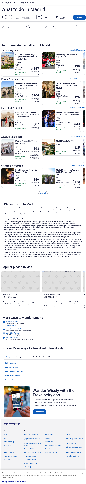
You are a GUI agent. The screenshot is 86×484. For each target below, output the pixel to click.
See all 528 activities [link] (77, 50)
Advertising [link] (7, 459)
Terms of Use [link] (49, 442)
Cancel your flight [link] (71, 443)
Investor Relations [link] (9, 452)
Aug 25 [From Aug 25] (44, 18)
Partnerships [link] (7, 445)
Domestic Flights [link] (29, 449)
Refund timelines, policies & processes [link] (74, 448)
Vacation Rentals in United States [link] (32, 439)
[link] (43, 193)
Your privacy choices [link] (51, 452)
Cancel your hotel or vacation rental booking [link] (74, 439)
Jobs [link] (5, 438)
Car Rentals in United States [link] (32, 452)
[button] (43, 348)
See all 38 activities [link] (78, 136)
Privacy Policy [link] (49, 434)
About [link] (5, 434)
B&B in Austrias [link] (10, 363)
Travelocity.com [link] (6, 3)
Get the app (39, 412)
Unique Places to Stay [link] (30, 463)
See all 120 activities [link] (77, 108)
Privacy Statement (8, 482)
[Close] (82, 473)
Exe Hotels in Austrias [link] (13, 376)
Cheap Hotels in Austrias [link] (14, 371)
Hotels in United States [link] (31, 434)
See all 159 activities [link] (77, 79)
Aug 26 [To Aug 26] (62, 18)
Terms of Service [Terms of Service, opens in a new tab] (20, 482)
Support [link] (68, 434)
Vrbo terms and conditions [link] (53, 445)
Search (79, 17)
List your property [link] (9, 442)
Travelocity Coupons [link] (30, 459)
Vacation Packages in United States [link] (32, 444)
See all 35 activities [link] (78, 165)
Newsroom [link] (7, 449)
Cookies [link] (47, 438)
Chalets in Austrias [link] (11, 367)
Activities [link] (15, 3)
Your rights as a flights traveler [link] (72, 457)
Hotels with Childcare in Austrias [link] (16, 380)
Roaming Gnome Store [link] (10, 456)
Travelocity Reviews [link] (30, 456)
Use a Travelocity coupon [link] (73, 452)
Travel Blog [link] (27, 467)
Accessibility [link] (49, 449)
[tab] (9, 356)
